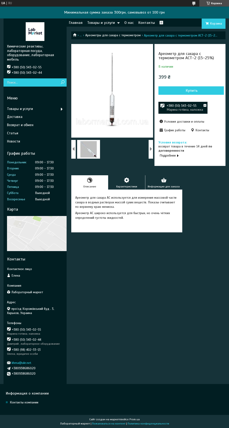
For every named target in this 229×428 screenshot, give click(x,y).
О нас (129, 22)
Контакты (146, 22)
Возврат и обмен (20, 125)
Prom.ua (134, 419)
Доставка (14, 117)
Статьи (12, 133)
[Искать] (62, 82)
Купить (192, 90)
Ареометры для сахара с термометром (113, 35)
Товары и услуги (101, 22)
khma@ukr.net (21, 363)
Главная (75, 22)
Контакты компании (24, 402)
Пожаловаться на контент (108, 423)
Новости (13, 141)
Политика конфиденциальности (148, 423)
